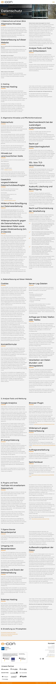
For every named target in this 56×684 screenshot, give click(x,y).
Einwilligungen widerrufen (6, 635)
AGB (54, 682)
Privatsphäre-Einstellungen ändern (8, 632)
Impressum (50, 682)
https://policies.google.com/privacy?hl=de (40, 518)
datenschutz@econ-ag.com (10, 200)
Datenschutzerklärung (43, 682)
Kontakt (37, 682)
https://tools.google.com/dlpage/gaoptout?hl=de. (44, 424)
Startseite (43, 5)
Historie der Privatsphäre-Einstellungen (9, 634)
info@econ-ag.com (8, 169)
